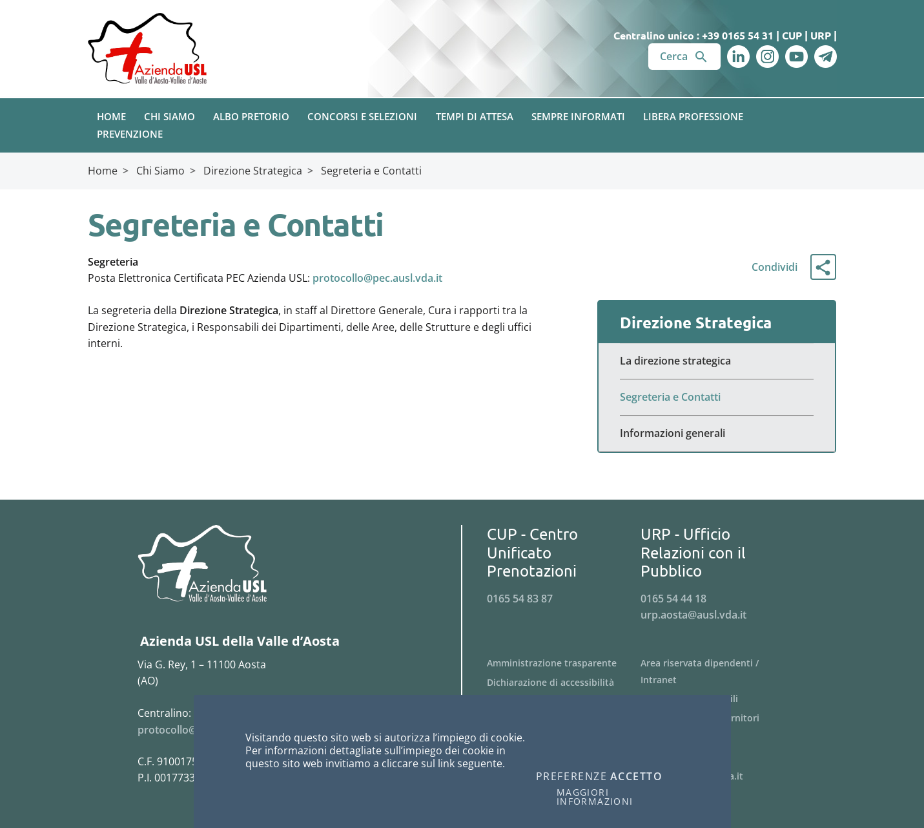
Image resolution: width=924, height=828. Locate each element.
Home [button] (111, 116)
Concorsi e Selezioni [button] (362, 116)
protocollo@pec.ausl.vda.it (377, 278)
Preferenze (572, 777)
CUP (792, 35)
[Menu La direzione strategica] (717, 361)
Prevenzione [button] (130, 133)
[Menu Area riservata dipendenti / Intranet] (718, 671)
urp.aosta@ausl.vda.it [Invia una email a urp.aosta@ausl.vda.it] (693, 615)
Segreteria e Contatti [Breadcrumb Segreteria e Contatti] (371, 171)
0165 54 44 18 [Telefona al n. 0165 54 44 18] (673, 598)
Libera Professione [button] (693, 116)
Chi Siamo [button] (169, 116)
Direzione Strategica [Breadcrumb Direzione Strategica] (252, 171)
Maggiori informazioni (595, 797)
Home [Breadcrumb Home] (103, 171)
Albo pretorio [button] (251, 116)
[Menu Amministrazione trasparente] (564, 663)
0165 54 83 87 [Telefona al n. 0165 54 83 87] (520, 598)
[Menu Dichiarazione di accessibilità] (564, 682)
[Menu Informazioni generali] (717, 433)
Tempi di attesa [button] (474, 116)
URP (820, 35)
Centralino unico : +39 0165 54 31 (693, 35)
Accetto (636, 777)
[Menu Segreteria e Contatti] (717, 397)
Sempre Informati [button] (578, 116)
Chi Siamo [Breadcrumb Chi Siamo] (160, 171)
